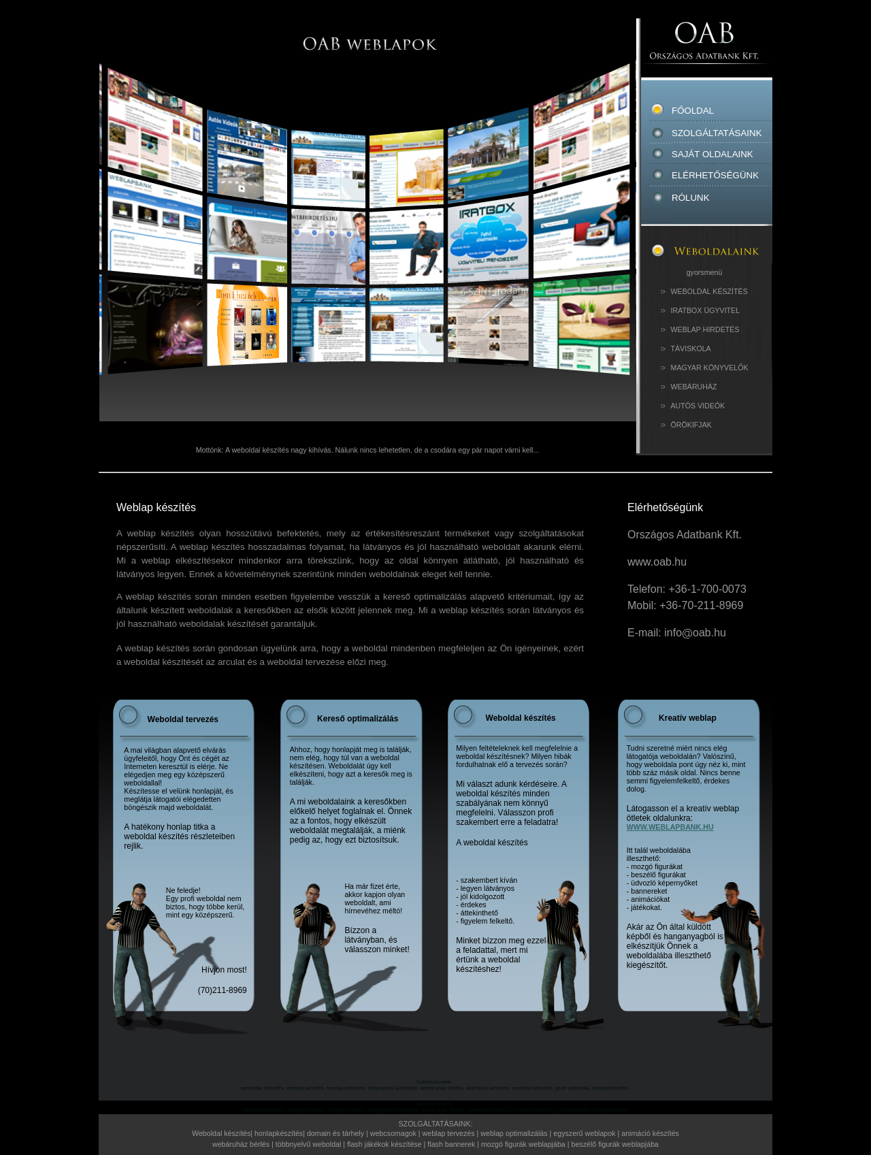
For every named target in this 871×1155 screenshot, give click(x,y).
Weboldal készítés (221, 1133)
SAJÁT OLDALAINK (712, 154)
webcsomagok (393, 1133)
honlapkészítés (278, 1133)
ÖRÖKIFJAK (691, 425)
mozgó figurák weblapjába (523, 1144)
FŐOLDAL (716, 106)
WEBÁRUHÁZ (694, 387)
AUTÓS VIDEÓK (698, 406)
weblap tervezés (449, 1133)
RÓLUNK (691, 198)
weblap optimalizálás (513, 1133)
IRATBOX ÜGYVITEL (705, 310)
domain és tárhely (335, 1133)
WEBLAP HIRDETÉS (705, 329)
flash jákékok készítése (384, 1144)
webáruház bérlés (242, 1144)
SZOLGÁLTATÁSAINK (717, 133)
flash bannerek (451, 1144)
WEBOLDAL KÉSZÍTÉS (709, 291)
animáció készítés (650, 1133)
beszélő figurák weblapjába (615, 1144)
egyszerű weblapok (585, 1133)
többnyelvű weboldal (310, 1144)
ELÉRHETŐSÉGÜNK (715, 175)
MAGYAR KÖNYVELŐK (710, 367)
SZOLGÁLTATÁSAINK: (436, 1124)
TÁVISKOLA (691, 348)
